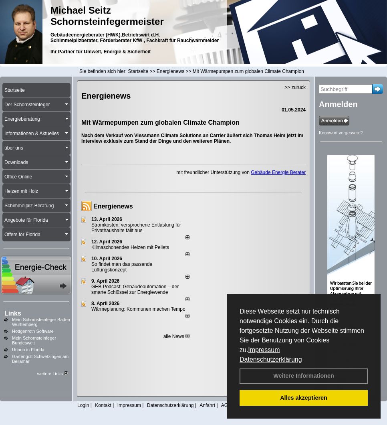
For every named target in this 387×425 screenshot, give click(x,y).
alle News (176, 336)
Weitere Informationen (303, 375)
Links (12, 313)
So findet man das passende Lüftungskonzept (121, 267)
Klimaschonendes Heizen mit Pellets (130, 247)
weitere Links (52, 373)
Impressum (264, 349)
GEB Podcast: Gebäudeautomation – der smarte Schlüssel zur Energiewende (135, 289)
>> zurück (295, 87)
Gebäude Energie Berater (278, 172)
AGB (226, 405)
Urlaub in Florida (28, 349)
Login (83, 405)
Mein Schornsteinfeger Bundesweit (34, 340)
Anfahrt (207, 405)
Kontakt (103, 405)
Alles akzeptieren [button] (303, 398)
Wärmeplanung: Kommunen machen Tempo (138, 309)
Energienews (113, 206)
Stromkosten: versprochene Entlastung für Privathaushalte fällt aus (136, 227)
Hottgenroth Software (33, 331)
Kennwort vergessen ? (341, 132)
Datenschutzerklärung (271, 359)
